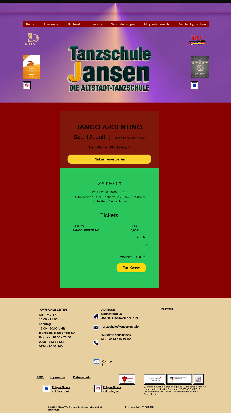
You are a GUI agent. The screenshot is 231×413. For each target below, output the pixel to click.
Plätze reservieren (109, 159)
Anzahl (141, 237)
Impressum (57, 377)
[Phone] (95, 342)
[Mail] (96, 327)
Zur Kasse (131, 267)
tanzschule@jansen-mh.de (120, 326)
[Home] (96, 316)
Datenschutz (82, 377)
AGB (40, 377)
